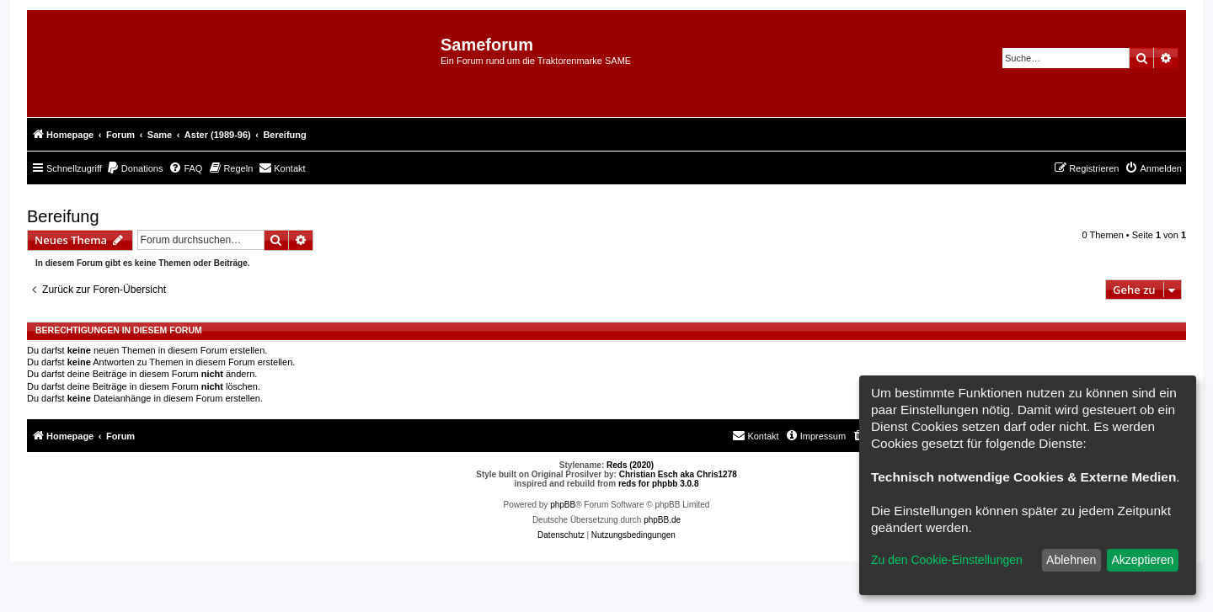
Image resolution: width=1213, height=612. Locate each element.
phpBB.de (662, 519)
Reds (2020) (630, 465)
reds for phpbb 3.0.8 (658, 483)
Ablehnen (1071, 560)
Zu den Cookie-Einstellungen (947, 560)
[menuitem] (134, 168)
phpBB (562, 504)
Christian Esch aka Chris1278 (678, 474)
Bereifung (63, 216)
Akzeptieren (1142, 560)
